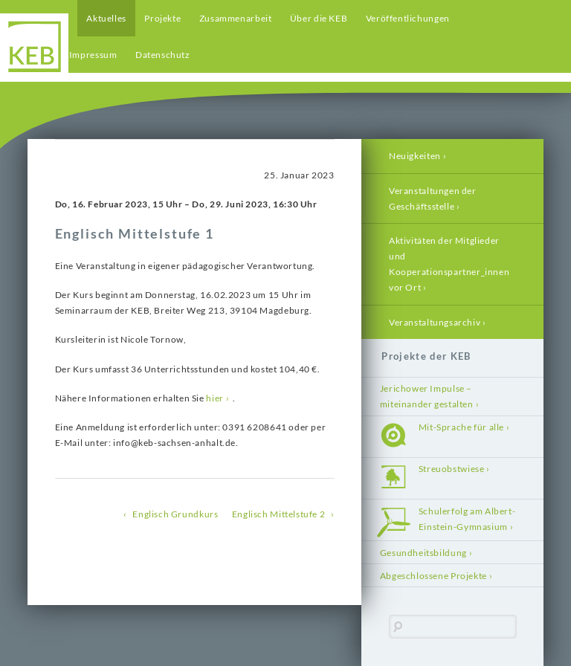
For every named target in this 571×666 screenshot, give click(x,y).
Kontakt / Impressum (72, 54)
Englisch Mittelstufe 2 (278, 514)
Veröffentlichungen (408, 18)
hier (214, 398)
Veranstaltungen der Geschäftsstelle (433, 198)
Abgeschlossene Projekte (433, 575)
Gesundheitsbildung (423, 552)
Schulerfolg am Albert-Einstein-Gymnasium (467, 518)
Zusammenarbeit (235, 18)
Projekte (162, 18)
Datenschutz (162, 54)
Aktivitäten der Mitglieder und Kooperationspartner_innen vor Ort (449, 264)
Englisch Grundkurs (175, 514)
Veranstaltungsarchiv (434, 322)
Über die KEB (318, 18)
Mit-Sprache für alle (461, 427)
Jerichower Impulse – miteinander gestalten (427, 396)
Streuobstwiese (452, 468)
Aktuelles (106, 18)
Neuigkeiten (415, 155)
